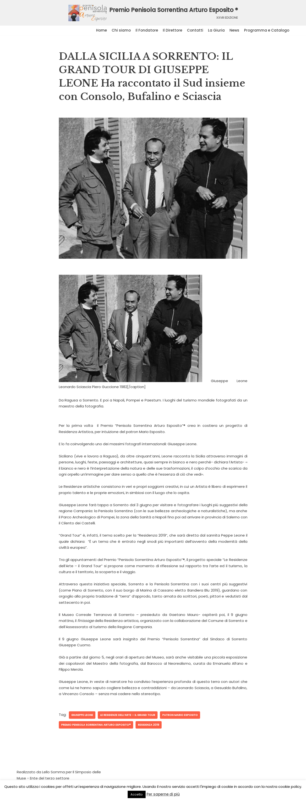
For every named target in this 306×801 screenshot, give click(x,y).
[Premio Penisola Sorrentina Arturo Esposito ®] (153, 12)
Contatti (195, 30)
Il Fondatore (147, 30)
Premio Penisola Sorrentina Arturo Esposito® (96, 725)
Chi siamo (121, 30)
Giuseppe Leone (82, 715)
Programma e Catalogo (266, 30)
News (234, 30)
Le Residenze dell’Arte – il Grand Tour (127, 715)
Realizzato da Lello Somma (41, 771)
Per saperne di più (163, 794)
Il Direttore (172, 30)
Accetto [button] (137, 794)
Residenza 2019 (148, 725)
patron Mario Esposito (180, 715)
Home (101, 30)
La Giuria (216, 30)
